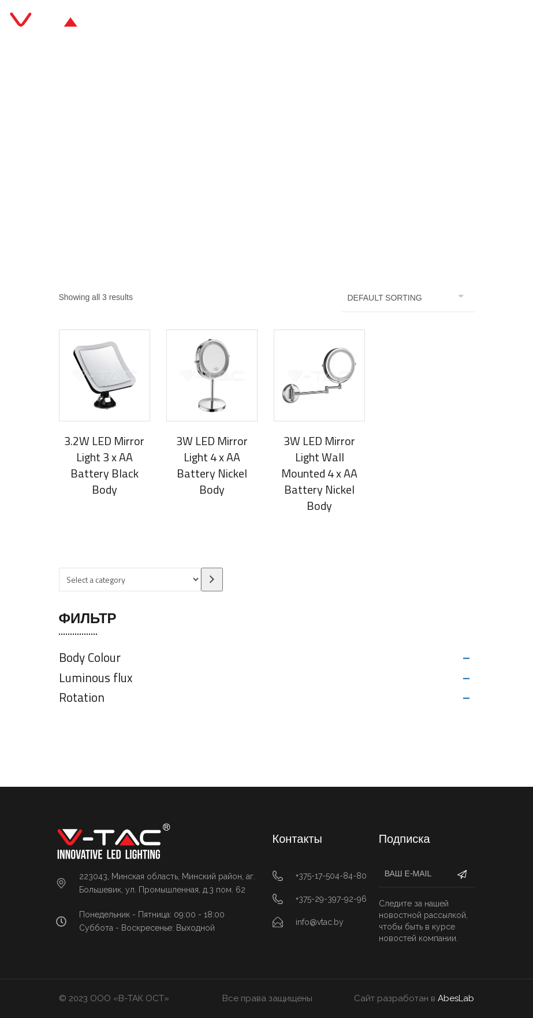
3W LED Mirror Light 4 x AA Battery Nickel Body (212, 465)
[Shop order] (408, 297)
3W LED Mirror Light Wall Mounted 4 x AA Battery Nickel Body (319, 473)
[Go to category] (212, 579)
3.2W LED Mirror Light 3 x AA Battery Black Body (104, 465)
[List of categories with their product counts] (130, 579)
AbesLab (456, 998)
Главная (181, 157)
